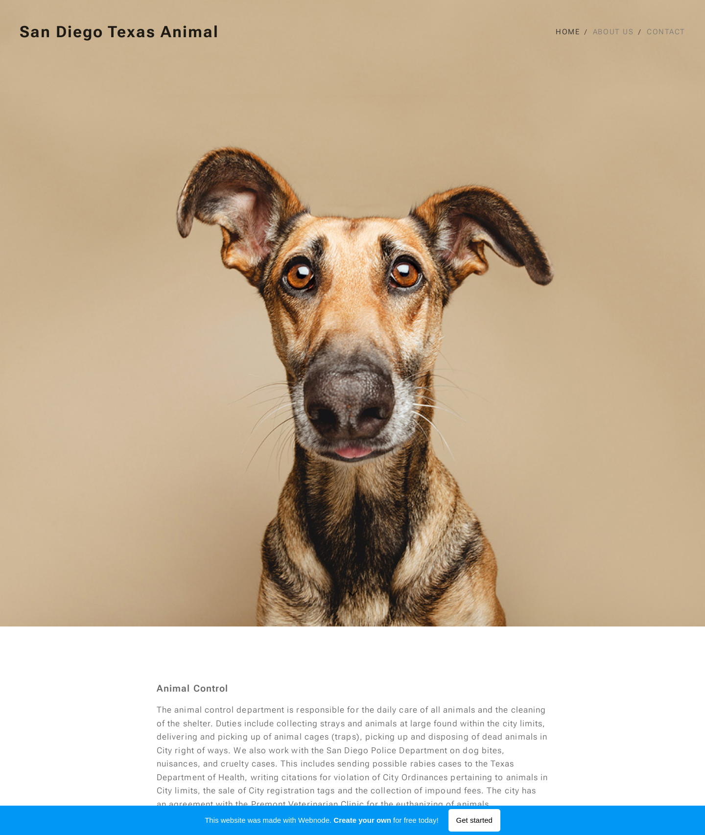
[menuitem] (570, 32)
